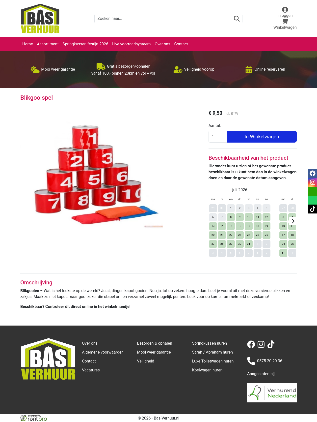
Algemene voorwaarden (103, 352)
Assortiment (48, 44)
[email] (312, 191)
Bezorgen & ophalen (154, 343)
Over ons (162, 44)
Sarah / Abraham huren (212, 352)
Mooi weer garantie (154, 352)
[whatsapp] (312, 200)
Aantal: (215, 125)
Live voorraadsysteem (131, 44)
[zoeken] (237, 18)
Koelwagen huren (207, 370)
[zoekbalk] (168, 18)
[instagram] (262, 347)
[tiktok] (272, 347)
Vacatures (91, 370)
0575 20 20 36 (264, 361)
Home (27, 44)
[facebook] (252, 347)
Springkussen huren (209, 343)
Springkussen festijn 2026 (85, 44)
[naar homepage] (40, 18)
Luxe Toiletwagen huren (213, 361)
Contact (181, 44)
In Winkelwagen (261, 137)
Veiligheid (145, 361)
